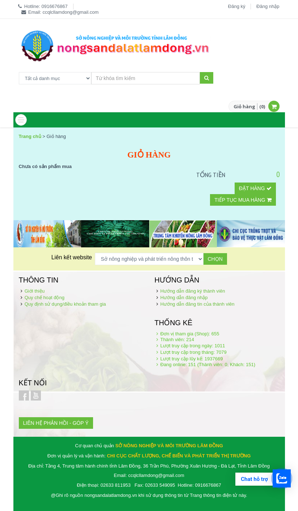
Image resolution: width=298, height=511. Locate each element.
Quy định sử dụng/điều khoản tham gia (65, 304)
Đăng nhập (267, 6)
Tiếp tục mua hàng (242, 200)
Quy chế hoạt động (44, 297)
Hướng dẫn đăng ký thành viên (192, 291)
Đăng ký (236, 6)
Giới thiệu (35, 291)
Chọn (215, 259)
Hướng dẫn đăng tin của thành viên (197, 304)
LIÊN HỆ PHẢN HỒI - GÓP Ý (56, 423)
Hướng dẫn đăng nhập (184, 297)
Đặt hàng (255, 188)
